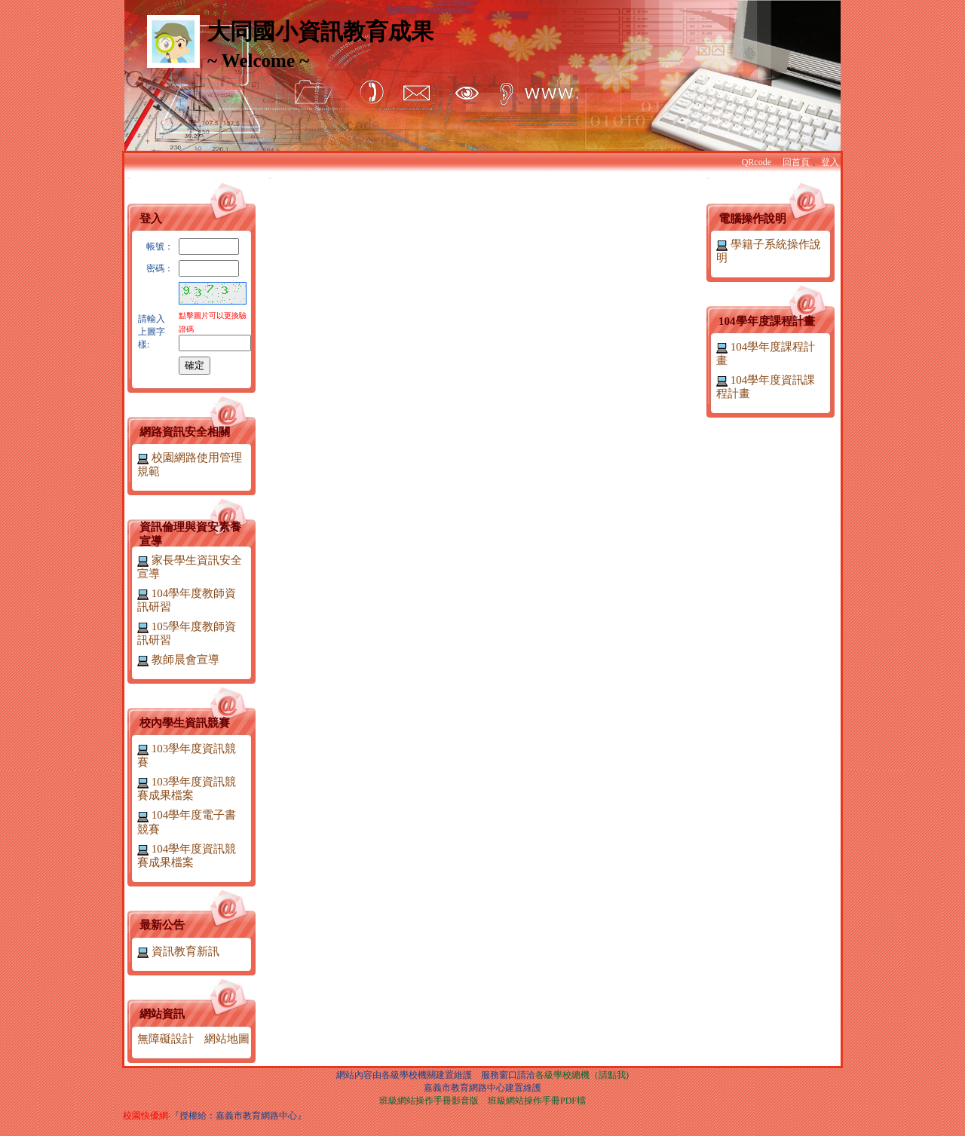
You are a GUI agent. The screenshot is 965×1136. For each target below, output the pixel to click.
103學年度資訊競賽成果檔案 (186, 788)
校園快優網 (145, 1115)
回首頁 (796, 162)
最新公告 (162, 925)
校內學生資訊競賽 (184, 723)
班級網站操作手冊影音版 (429, 1100)
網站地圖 (227, 1039)
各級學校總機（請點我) (582, 1075)
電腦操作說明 (752, 219)
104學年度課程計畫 (766, 321)
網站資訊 (162, 1014)
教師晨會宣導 (178, 660)
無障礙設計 (165, 1039)
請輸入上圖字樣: (151, 332)
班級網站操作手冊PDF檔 (537, 1100)
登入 (830, 162)
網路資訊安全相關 (184, 432)
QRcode (756, 162)
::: (128, 177)
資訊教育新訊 (178, 951)
